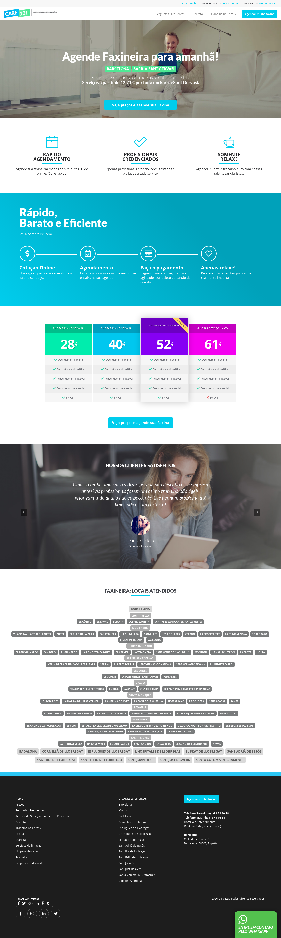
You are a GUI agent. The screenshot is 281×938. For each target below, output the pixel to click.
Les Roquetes (171, 634)
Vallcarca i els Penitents (87, 689)
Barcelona (140, 609)
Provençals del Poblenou (105, 731)
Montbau (201, 652)
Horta (261, 652)
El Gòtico (85, 621)
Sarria (104, 664)
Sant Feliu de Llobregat (101, 760)
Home (19, 798)
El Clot (71, 725)
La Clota (245, 652)
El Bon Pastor (119, 744)
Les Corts (140, 670)
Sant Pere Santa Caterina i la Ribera (178, 621)
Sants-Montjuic (140, 695)
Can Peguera (108, 634)
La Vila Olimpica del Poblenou (152, 725)
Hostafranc (176, 701)
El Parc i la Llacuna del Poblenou (104, 725)
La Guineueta (130, 634)
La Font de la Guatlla (148, 701)
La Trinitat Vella (71, 744)
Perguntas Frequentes (170, 14)
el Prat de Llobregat (204, 751)
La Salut (129, 689)
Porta (60, 634)
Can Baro (50, 652)
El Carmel (122, 652)
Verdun (190, 634)
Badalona (28, 751)
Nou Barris (140, 628)
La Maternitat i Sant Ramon (140, 676)
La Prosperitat (210, 634)
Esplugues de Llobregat (109, 751)
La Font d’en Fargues (96, 652)
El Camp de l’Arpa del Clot (44, 725)
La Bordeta (196, 701)
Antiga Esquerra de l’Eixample (151, 713)
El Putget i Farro (221, 664)
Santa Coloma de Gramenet (220, 760)
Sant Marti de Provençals (145, 731)
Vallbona (154, 640)
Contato (198, 14)
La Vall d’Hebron (223, 652)
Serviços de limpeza (29, 845)
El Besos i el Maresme (239, 725)
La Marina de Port (117, 701)
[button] (24, 512)
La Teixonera (142, 652)
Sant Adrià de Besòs (244, 751)
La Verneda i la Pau (180, 731)
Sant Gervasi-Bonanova (155, 664)
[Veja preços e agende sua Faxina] (140, 105)
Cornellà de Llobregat (62, 751)
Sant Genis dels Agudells (172, 652)
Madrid (123, 810)
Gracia (140, 682)
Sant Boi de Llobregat (56, 760)
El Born (118, 621)
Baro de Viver (96, 744)
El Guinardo (69, 652)
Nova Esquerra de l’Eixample (196, 713)
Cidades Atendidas (131, 881)
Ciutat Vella (140, 615)
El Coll (114, 689)
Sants (234, 701)
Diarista (21, 839)
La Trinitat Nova (236, 634)
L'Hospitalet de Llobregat (135, 834)
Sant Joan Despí (141, 760)
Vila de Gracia (149, 689)
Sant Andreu (140, 737)
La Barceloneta (139, 621)
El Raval (102, 621)
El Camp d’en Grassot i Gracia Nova (187, 689)
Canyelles (150, 634)
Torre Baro (259, 634)
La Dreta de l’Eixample (111, 713)
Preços (20, 804)
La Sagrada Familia (79, 713)
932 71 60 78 (230, 3)
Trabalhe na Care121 (224, 14)
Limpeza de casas (27, 851)
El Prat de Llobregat (131, 839)
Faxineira (22, 857)
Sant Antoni (228, 713)
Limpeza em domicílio (30, 863)
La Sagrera (163, 744)
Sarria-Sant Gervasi (140, 658)
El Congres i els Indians (191, 744)
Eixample (140, 707)
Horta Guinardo (140, 646)
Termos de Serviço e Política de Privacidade (44, 816)
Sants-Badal (217, 701)
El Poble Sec (50, 701)
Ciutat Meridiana (131, 640)
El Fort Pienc (53, 713)
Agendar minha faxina (259, 14)
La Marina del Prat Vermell (82, 701)
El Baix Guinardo (27, 652)
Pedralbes (170, 676)
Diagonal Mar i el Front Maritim (199, 725)
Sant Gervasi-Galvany (190, 664)
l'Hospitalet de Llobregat (157, 751)
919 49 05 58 (267, 3)
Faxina (20, 834)
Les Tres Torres (124, 664)
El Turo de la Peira (82, 634)
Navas (217, 744)
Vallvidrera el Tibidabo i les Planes (71, 664)
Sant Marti (140, 719)
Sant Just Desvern (175, 760)
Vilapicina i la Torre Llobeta (32, 634)
